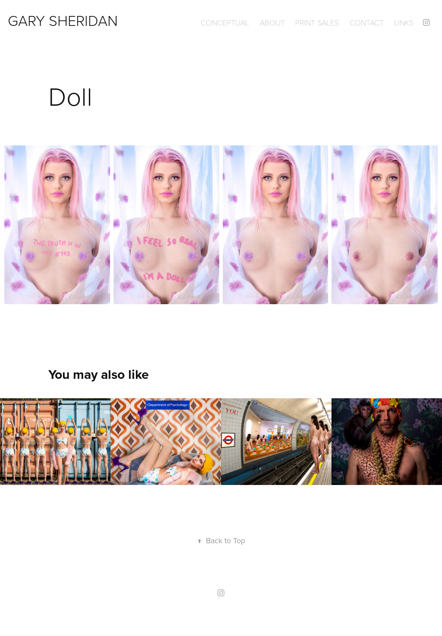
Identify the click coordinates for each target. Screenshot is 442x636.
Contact (367, 22)
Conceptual (225, 22)
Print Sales (317, 22)
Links (404, 22)
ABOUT (272, 22)
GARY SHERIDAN (63, 20)
